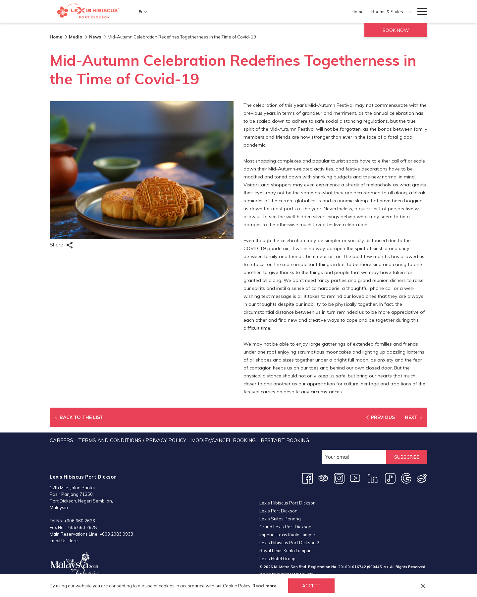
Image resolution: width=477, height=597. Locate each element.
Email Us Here (64, 540)
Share (61, 244)
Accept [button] (311, 586)
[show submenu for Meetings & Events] (375, 11)
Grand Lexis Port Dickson (285, 526)
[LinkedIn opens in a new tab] (373, 478)
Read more (264, 585)
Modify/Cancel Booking (223, 440)
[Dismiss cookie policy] (423, 585)
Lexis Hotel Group (277, 558)
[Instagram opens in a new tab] (339, 478)
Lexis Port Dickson (278, 510)
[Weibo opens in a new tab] (422, 478)
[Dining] (286, 11)
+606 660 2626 (79, 520)
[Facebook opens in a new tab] (307, 478)
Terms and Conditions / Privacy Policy (132, 440)
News (95, 36)
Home (56, 36)
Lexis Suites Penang (280, 518)
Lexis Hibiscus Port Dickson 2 (289, 542)
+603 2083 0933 (116, 534)
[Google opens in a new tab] (406, 478)
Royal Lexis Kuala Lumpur (285, 550)
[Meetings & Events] (350, 11)
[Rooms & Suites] (231, 11)
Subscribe (405, 457)
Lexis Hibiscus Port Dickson (287, 502)
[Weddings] (392, 11)
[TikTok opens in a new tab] (390, 478)
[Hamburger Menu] (419, 11)
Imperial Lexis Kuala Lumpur (287, 534)
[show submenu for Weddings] (409, 11)
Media (75, 36)
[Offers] (266, 11)
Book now (396, 30)
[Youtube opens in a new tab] (355, 478)
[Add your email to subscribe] (350, 457)
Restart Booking (285, 440)
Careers (61, 440)
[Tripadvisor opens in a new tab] (323, 478)
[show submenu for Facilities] (325, 11)
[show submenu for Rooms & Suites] (253, 11)
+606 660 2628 (81, 527)
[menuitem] (62, 440)
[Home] (201, 11)
